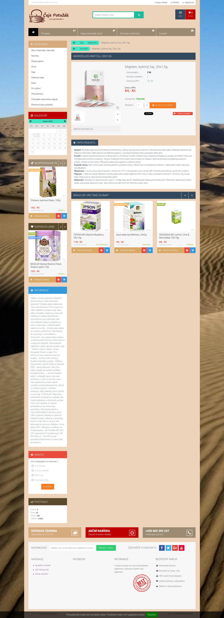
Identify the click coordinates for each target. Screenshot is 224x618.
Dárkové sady (37, 77)
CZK (180, 14)
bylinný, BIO (92, 43)
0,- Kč (190, 14)
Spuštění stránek (43, 565)
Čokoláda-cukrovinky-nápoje (44, 99)
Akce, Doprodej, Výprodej (42, 50)
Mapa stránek (160, 2)
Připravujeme (37, 61)
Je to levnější (40, 466)
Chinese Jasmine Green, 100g (45, 200)
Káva (33, 83)
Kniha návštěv (41, 574)
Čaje (81, 43)
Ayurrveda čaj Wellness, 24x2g (131, 234)
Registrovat (188, 2)
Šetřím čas (39, 475)
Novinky (35, 56)
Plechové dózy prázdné (42, 104)
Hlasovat (48, 487)
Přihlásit (175, 2)
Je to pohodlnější (41, 471)
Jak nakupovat (42, 569)
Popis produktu (84, 142)
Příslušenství (37, 94)
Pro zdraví (84, 49)
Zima (33, 66)
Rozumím (152, 615)
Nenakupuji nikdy (41, 480)
